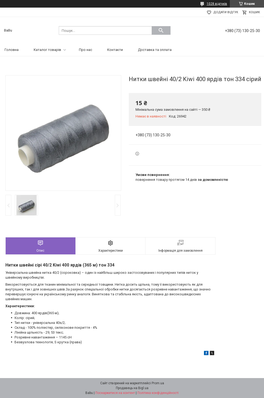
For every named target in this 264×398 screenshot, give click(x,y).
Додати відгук (225, 12)
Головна (12, 50)
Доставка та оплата (155, 50)
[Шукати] (161, 30)
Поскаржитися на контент (115, 393)
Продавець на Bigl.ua (132, 388)
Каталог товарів (47, 50)
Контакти (115, 50)
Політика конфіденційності (158, 393)
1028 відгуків (217, 4)
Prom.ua (158, 383)
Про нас (85, 50)
